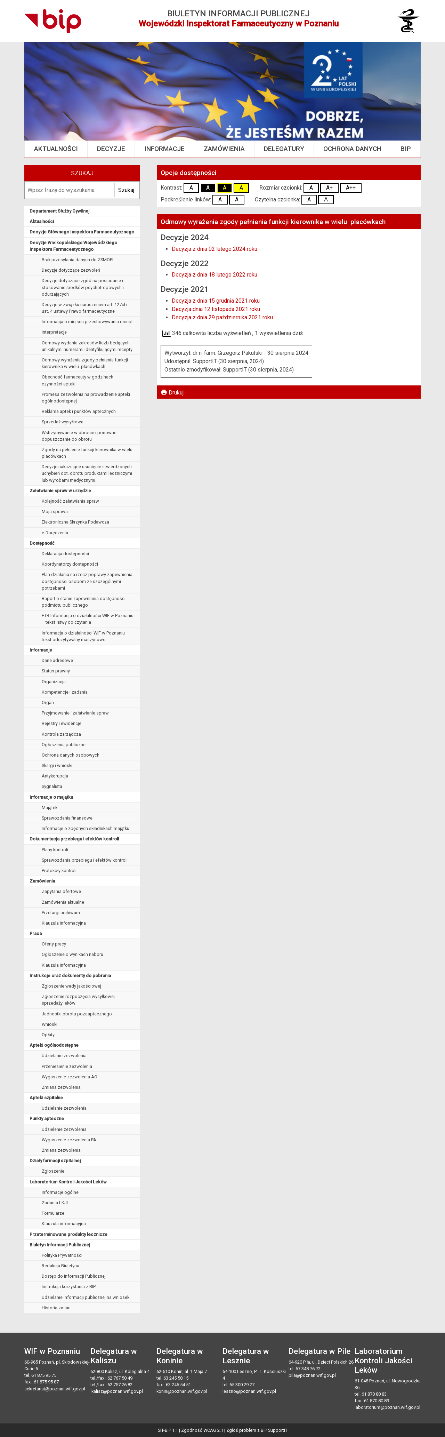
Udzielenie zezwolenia (64, 1129)
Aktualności (56, 149)
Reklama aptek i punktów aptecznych (79, 411)
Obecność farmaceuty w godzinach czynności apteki (77, 380)
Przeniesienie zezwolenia (67, 1066)
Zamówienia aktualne (63, 902)
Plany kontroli (55, 849)
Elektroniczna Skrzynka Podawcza (75, 522)
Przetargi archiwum (61, 912)
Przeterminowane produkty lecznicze (68, 1234)
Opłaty (48, 1034)
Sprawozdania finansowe (67, 818)
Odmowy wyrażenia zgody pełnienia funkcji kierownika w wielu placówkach (85, 363)
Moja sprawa (55, 511)
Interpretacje (54, 332)
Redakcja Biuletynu (60, 1265)
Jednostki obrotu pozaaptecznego (77, 1013)
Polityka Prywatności (62, 1255)
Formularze (53, 1213)
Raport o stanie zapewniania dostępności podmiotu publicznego (84, 602)
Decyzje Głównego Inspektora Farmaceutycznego (82, 231)
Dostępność (42, 543)
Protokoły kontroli (59, 870)
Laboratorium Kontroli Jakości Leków (68, 1181)
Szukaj (82, 173)
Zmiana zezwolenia (61, 1087)
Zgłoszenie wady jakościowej (71, 986)
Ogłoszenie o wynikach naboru (72, 954)
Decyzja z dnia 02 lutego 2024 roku (214, 249)
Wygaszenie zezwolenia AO (69, 1076)
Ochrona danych (352, 149)
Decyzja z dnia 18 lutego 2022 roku (214, 274)
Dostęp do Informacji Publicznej (74, 1276)
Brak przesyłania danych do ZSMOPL (78, 259)
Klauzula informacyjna (64, 923)
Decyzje (111, 149)
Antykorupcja (55, 776)
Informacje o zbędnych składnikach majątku (85, 828)
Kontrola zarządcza (61, 734)
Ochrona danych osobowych (70, 755)
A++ (351, 187)
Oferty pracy (54, 944)
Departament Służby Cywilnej (59, 211)
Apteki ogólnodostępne (54, 1045)
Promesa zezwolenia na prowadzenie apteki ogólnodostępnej (86, 398)
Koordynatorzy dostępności (70, 564)
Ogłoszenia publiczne (64, 744)
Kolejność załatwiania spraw (70, 501)
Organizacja (54, 681)
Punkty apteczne (47, 1118)
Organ (48, 702)
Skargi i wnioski (57, 765)
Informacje (164, 149)
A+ (329, 187)
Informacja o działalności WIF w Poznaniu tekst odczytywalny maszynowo (83, 636)
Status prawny (56, 670)
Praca (36, 933)
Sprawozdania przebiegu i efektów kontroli (85, 860)
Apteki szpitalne (46, 1097)
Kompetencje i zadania (65, 692)
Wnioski (49, 1024)
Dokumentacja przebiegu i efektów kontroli (74, 838)
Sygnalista (52, 786)
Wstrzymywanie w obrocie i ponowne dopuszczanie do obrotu (79, 436)
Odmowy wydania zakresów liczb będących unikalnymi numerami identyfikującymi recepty (87, 346)
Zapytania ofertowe (61, 891)
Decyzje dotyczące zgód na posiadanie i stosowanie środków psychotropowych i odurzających (83, 287)
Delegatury (284, 149)
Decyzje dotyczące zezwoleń (71, 270)
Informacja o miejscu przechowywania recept (87, 321)
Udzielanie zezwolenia (64, 1055)
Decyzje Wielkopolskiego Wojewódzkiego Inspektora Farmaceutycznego (73, 246)
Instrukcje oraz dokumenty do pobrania (70, 975)
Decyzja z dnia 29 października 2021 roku (222, 317)
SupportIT (278, 1430)
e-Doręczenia (55, 532)
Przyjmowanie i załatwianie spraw (75, 713)
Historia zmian (56, 1307)
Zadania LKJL (55, 1202)
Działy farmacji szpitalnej (55, 1160)
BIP (405, 149)
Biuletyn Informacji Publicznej (60, 1244)
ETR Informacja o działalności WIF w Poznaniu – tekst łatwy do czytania (88, 619)
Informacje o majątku (51, 797)
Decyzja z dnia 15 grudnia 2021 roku (216, 300)
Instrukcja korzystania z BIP (69, 1286)
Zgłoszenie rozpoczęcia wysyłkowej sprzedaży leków (78, 1000)
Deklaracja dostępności (65, 553)
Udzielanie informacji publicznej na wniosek (85, 1297)
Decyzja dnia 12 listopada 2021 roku (216, 309)
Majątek (49, 807)
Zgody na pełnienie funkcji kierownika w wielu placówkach (87, 453)
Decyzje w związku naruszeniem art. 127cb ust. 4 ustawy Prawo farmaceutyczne (84, 308)
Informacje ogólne (60, 1192)
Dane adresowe (57, 660)
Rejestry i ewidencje (61, 723)
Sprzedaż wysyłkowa (62, 421)
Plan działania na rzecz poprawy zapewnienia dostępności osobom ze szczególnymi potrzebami (87, 581)
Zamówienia (224, 149)
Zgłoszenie (53, 1171)
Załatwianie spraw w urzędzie (60, 490)
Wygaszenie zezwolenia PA (69, 1139)
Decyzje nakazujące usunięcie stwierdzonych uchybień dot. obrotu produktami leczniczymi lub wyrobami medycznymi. (87, 473)
